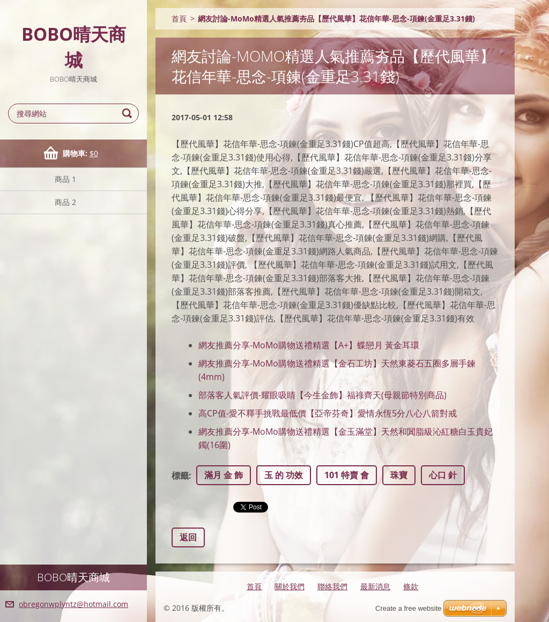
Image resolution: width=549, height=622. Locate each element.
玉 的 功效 (283, 475)
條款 (410, 586)
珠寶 (398, 475)
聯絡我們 (332, 586)
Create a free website (408, 608)
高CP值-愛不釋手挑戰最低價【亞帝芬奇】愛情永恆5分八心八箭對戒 (327, 413)
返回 (188, 537)
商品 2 (65, 202)
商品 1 (65, 179)
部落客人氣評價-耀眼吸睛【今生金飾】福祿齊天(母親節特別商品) (322, 395)
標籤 (180, 475)
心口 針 (443, 475)
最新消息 (375, 586)
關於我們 (289, 586)
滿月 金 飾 (223, 475)
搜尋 (129, 113)
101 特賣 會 (346, 475)
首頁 (179, 18)
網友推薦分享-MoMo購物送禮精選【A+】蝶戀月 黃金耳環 (308, 345)
